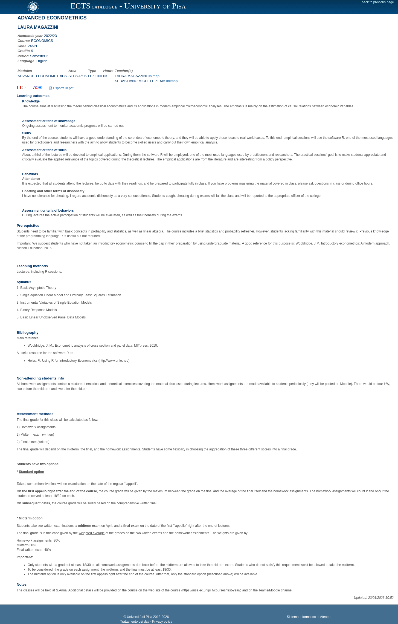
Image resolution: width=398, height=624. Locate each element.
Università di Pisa (139, 617)
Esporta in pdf (61, 88)
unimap (153, 76)
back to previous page (378, 2)
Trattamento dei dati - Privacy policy (146, 621)
